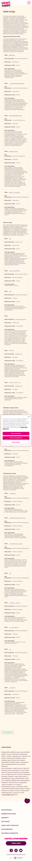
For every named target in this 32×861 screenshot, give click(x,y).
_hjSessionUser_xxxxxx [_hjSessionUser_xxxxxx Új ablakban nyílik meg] (15, 543)
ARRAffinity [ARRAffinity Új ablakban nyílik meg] (12, 55)
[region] (16, 430)
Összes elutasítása (16, 433)
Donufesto (5, 817)
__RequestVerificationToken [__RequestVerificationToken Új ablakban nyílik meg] (16, 83)
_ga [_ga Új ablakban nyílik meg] (10, 649)
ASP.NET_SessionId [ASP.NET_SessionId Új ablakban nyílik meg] (14, 192)
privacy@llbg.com (8, 794)
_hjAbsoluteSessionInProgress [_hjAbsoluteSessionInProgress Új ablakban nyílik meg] (17, 518)
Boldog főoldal (6, 810)
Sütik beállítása (7, 732)
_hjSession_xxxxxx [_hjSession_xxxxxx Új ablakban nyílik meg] (14, 602)
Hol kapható (5, 821)
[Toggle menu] (29, 2)
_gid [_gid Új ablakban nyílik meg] (10, 573)
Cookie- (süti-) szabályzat (10, 825)
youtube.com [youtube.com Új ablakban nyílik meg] (18, 354)
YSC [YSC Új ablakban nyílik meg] (10, 238)
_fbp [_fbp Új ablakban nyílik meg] (10, 291)
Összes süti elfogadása (16, 437)
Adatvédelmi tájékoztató (9, 833)
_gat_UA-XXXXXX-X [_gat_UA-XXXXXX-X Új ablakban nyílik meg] (14, 270)
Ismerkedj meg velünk (8, 813)
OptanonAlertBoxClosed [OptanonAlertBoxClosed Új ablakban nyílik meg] (15, 115)
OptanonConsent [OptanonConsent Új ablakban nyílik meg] (13, 151)
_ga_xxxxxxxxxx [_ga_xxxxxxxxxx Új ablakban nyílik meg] (14, 627)
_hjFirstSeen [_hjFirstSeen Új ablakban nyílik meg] (12, 493)
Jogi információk (7, 829)
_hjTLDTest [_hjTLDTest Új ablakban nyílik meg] (12, 687)
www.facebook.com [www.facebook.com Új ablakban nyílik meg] (20, 319)
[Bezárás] (29, 417)
